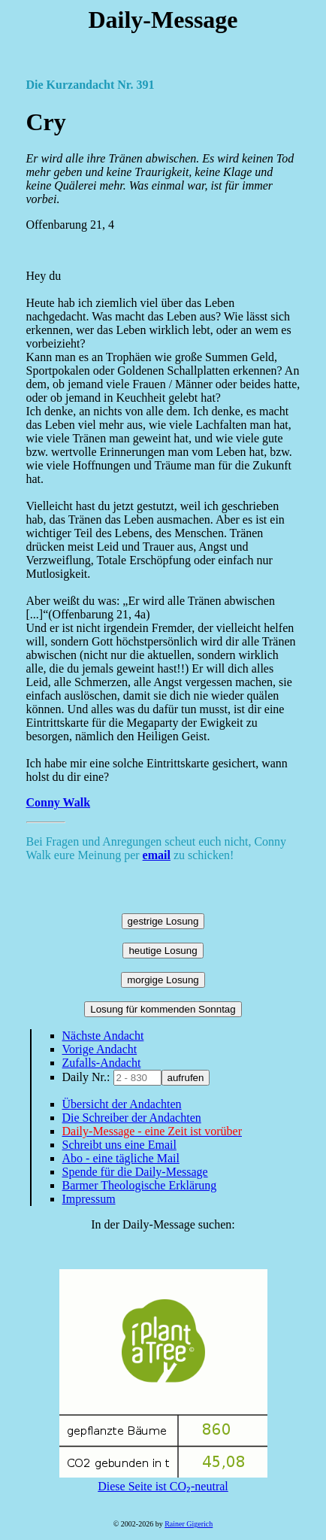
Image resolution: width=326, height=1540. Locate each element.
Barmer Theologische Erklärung (139, 1185)
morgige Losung (163, 980)
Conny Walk (58, 802)
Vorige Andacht (99, 1049)
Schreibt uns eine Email (119, 1144)
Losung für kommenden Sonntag (162, 1009)
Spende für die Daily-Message (135, 1171)
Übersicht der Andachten (122, 1104)
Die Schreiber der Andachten (131, 1117)
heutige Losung (162, 950)
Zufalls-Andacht (101, 1062)
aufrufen (186, 1077)
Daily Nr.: (87, 1077)
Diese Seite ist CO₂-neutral (163, 1480)
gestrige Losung (163, 921)
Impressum (89, 1198)
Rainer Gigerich (189, 1524)
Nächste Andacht (103, 1035)
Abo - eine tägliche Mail (121, 1158)
